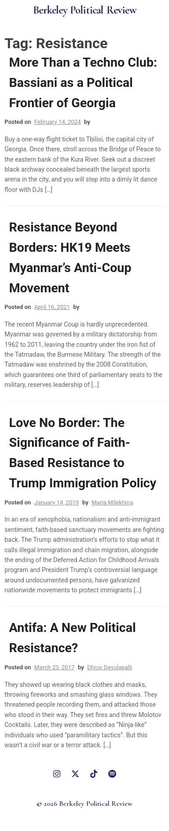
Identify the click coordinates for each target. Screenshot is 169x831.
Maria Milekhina (112, 502)
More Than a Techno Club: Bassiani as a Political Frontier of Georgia (83, 82)
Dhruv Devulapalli (109, 667)
